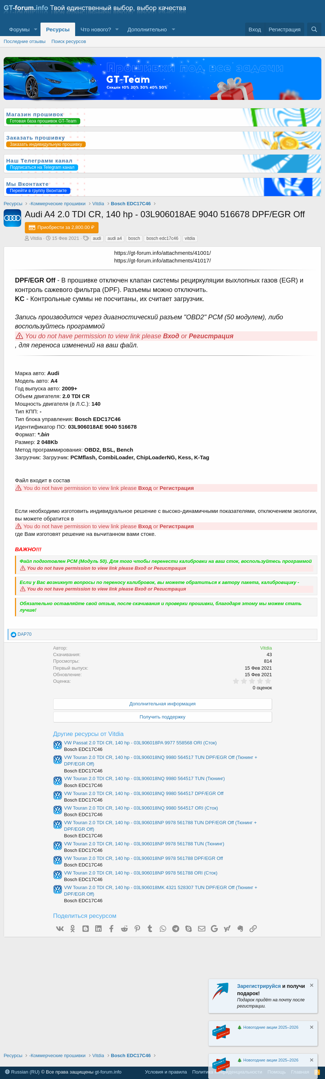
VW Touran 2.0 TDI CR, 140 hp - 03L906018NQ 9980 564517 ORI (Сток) (141, 808)
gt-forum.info (108, 1072)
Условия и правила (166, 1072)
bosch (134, 238)
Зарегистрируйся (259, 986)
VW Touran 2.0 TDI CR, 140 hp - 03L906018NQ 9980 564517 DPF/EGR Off (144, 793)
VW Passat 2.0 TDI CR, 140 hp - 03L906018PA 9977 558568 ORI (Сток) (140, 742)
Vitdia (36, 238)
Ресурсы (58, 29)
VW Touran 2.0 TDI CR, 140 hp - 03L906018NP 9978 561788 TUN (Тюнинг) (144, 843)
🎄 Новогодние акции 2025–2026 (267, 1027)
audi (97, 238)
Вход (171, 336)
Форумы (19, 29)
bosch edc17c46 (162, 238)
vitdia (190, 238)
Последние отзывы (25, 41)
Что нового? (96, 29)
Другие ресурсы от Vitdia (88, 734)
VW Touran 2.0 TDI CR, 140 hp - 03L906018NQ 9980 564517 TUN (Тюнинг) (144, 778)
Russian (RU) (22, 1072)
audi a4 (115, 238)
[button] (35, 29)
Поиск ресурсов (68, 41)
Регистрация (211, 336)
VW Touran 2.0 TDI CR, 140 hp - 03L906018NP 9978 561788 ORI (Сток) (141, 873)
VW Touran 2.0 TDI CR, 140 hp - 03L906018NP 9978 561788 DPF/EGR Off (143, 858)
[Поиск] (314, 29)
